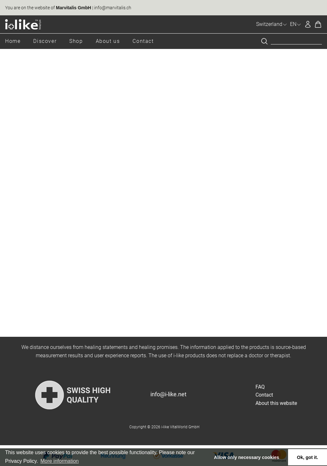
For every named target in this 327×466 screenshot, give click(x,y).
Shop (76, 41)
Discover (45, 41)
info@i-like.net (168, 394)
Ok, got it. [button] (307, 457)
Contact (143, 41)
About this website (276, 403)
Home (12, 41)
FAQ (260, 387)
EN (295, 24)
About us (108, 41)
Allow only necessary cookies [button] (246, 457)
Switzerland (271, 24)
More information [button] (59, 461)
